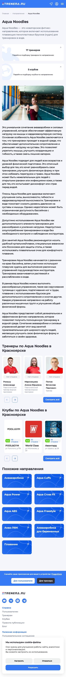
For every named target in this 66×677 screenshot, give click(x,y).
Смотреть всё (52, 399)
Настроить (19, 661)
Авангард (51, 445)
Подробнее (57, 574)
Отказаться (47, 661)
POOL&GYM (12, 445)
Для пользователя (23, 581)
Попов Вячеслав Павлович (51, 385)
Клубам (6, 619)
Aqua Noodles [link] (34, 13)
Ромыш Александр (9, 383)
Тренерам (7, 615)
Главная (5, 13)
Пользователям (10, 611)
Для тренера (46, 581)
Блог (4, 626)
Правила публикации (13, 622)
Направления (18, 13)
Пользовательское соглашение (18, 636)
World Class (32, 445)
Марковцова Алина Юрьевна (33, 383)
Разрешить (33, 667)
